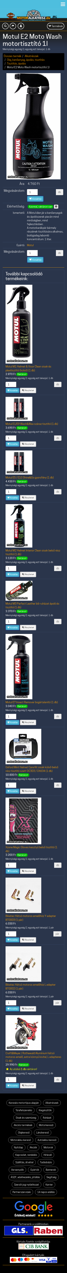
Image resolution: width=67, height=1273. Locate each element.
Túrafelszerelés (24, 1110)
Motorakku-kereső (21, 1140)
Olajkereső (24, 1132)
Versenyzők (17, 1169)
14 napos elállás (46, 1192)
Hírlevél (48, 1154)
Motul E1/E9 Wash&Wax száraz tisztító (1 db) (32, 424)
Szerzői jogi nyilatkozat (26, 1184)
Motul (30, 245)
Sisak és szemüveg (26, 1117)
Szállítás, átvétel (24, 1162)
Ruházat (47, 1117)
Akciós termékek (23, 1125)
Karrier (49, 1184)
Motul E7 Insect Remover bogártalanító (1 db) (32, 702)
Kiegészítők (45, 1110)
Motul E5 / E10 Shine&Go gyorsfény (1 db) (30, 477)
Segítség (51, 1177)
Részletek (28, 390)
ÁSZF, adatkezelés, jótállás (25, 1177)
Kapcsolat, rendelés (26, 1154)
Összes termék (12, 56)
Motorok (48, 1147)
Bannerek (51, 1169)
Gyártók (34, 1169)
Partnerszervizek (22, 1192)
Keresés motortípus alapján (24, 1102)
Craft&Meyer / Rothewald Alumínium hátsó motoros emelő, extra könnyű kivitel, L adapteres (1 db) (33, 1056)
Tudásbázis (46, 1162)
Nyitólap (18, 1147)
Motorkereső (46, 1125)
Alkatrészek (32, 56)
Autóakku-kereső (47, 1140)
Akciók (33, 1147)
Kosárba (35, 198)
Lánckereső (42, 1132)
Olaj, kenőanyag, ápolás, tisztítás (26, 59)
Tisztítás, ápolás (16, 63)
